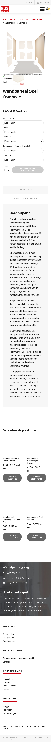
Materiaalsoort (8, 118)
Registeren (7, 710)
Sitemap (6, 689)
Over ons (6, 682)
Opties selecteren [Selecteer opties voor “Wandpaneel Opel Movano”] (37, 537)
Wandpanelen (9, 641)
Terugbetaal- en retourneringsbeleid (18, 658)
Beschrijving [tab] (25, 190)
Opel (19, 19)
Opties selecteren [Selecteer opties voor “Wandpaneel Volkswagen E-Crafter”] (37, 478)
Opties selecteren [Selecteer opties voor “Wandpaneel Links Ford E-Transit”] (12, 478)
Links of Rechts (9, 155)
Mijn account (10, 698)
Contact (6, 662)
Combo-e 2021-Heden (32, 19)
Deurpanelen (8, 634)
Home (5, 19)
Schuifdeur (7, 137)
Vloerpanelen (8, 638)
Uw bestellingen (9, 713)
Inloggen (6, 706)
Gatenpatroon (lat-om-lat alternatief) (16, 146)
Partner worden (9, 686)
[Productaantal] (6, 169)
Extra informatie (12, 671)
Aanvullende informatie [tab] (25, 199)
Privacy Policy (8, 679)
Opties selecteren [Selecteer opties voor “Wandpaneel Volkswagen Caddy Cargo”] (12, 537)
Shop (12, 19)
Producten (9, 626)
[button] (28, 2)
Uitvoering (6, 128)
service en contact (13, 650)
